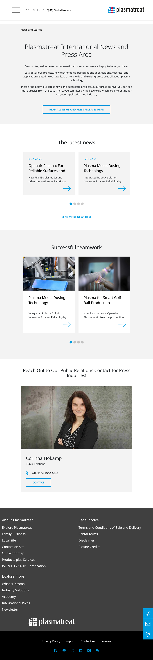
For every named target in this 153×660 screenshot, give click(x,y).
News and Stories (31, 29)
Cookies (105, 641)
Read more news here (76, 217)
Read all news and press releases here (76, 109)
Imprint (70, 641)
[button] (28, 10)
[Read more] (67, 188)
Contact (38, 482)
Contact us (88, 641)
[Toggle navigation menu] (16, 10)
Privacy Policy (51, 641)
